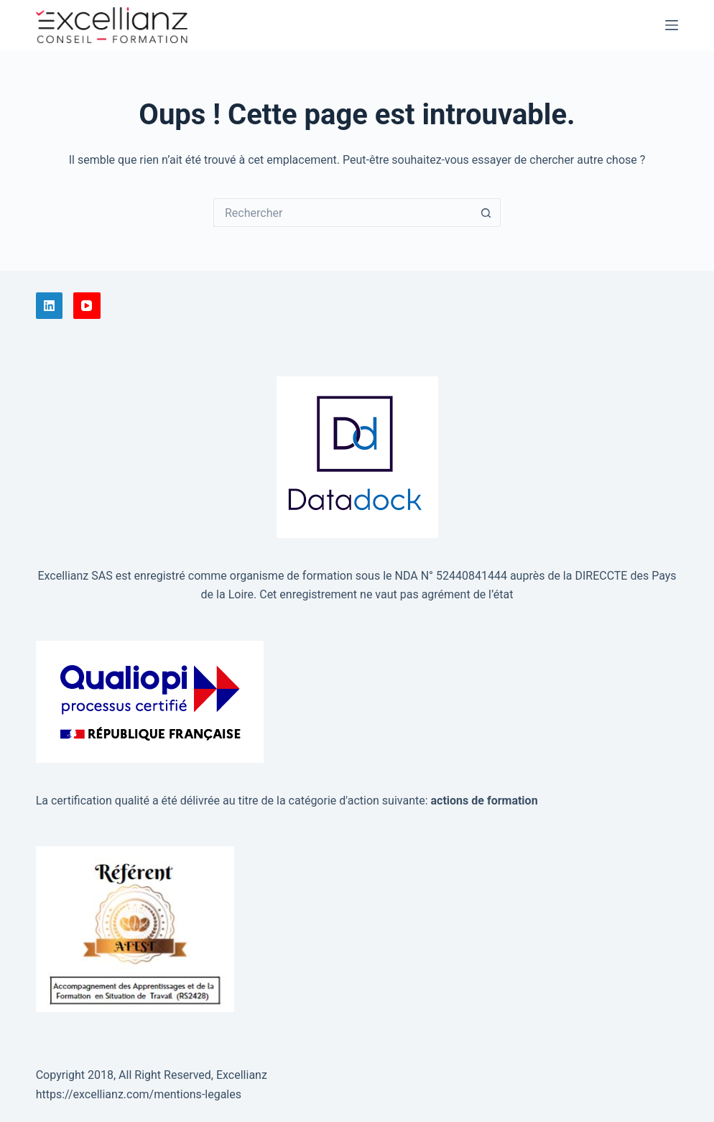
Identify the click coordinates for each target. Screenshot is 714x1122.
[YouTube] (87, 306)
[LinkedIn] (49, 306)
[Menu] (671, 25)
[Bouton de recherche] (486, 212)
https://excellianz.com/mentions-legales (138, 1094)
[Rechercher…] (342, 212)
